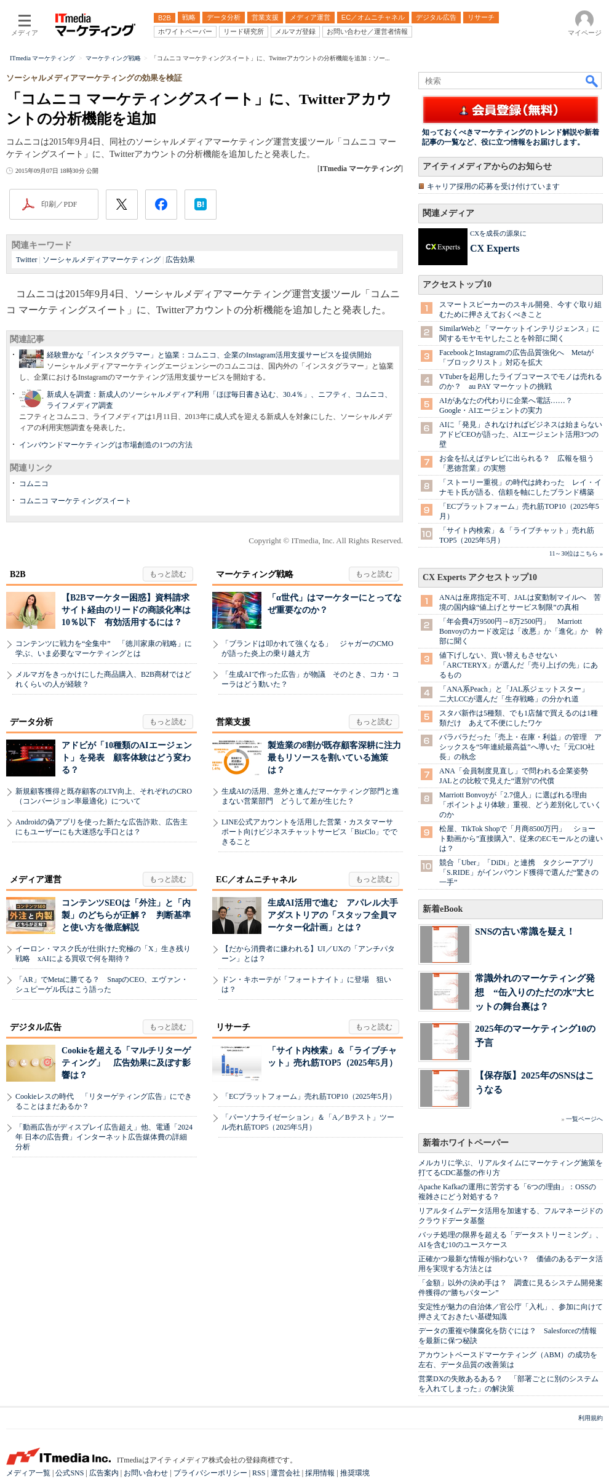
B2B (18, 574)
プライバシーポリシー (210, 1473)
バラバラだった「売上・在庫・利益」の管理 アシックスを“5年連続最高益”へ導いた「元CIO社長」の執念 (520, 747)
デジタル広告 (36, 1027)
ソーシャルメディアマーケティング (101, 259)
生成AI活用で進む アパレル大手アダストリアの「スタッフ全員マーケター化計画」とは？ (333, 915)
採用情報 (320, 1473)
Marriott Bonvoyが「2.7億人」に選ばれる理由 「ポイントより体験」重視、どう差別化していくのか (520, 805)
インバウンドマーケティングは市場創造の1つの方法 (106, 445)
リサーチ (233, 1027)
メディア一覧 (28, 1473)
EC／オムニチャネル (256, 879)
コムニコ (34, 483)
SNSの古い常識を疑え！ (525, 931)
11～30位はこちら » (576, 553)
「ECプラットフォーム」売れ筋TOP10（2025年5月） (308, 1096)
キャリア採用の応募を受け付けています (493, 186)
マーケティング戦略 (254, 574)
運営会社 (285, 1473)
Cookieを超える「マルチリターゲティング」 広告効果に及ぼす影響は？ (126, 1063)
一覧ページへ (584, 1118)
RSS (258, 1473)
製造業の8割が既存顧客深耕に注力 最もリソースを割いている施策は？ (339, 758)
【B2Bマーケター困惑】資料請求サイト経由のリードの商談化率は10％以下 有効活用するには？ (126, 610)
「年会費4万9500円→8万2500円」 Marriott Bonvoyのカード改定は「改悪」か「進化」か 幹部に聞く (521, 631)
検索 (592, 80)
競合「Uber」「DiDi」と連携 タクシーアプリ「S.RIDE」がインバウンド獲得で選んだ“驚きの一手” (519, 872)
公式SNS (69, 1473)
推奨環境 (355, 1473)
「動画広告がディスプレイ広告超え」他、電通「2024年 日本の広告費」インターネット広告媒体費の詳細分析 (104, 1137)
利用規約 (590, 1417)
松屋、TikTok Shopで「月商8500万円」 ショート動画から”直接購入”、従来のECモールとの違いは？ (521, 838)
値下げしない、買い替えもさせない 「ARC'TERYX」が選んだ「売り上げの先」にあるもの (518, 665)
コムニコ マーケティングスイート (75, 501)
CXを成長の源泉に (498, 233)
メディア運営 (36, 879)
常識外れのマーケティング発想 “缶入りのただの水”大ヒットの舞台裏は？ (535, 992)
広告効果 (180, 259)
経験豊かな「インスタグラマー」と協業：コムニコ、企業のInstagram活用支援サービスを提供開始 (209, 355)
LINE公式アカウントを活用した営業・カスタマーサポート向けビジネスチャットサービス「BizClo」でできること (309, 832)
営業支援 (233, 722)
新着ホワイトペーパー (466, 1142)
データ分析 (31, 722)
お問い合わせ (146, 1473)
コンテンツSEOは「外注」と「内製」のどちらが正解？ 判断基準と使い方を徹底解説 (126, 915)
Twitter (26, 259)
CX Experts (494, 248)
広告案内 (104, 1473)
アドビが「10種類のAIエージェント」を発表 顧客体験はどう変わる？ (127, 758)
